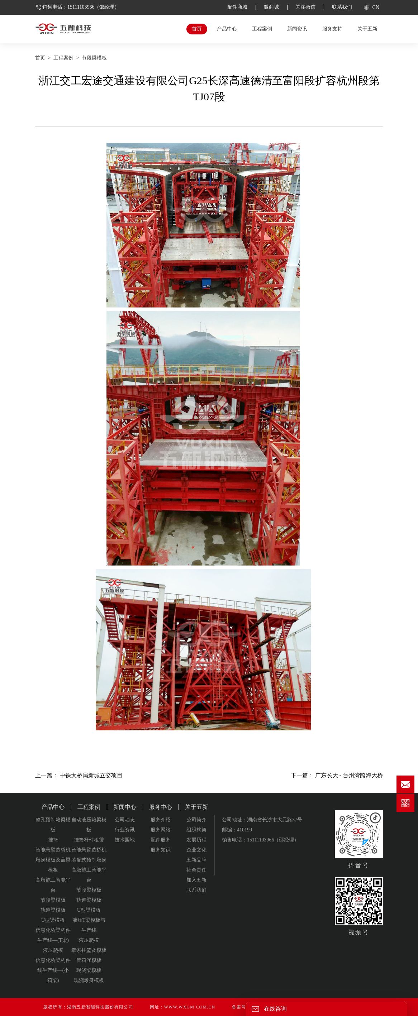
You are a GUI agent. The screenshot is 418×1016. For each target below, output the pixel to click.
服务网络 (161, 830)
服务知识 (161, 850)
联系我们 (342, 7)
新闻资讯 (297, 29)
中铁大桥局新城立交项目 (91, 775)
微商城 (271, 7)
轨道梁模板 (53, 910)
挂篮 (53, 840)
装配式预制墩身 (88, 860)
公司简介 (196, 819)
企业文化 (196, 850)
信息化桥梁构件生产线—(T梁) (53, 935)
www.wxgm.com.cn (189, 1007)
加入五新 (196, 880)
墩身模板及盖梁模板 (53, 865)
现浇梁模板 (88, 970)
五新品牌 (196, 860)
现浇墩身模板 (89, 980)
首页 (197, 29)
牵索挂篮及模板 (88, 950)
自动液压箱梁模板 (88, 825)
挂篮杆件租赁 (89, 840)
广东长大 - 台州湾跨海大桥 (349, 775)
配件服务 (161, 840)
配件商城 (237, 7)
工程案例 (262, 29)
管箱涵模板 (88, 960)
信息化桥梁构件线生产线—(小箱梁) (53, 970)
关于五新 (367, 29)
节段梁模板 (94, 58)
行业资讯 (125, 830)
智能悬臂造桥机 (53, 850)
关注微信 (305, 7)
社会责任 (196, 870)
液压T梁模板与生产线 (89, 925)
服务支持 (332, 29)
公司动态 (125, 819)
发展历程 (196, 840)
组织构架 (196, 830)
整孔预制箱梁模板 (53, 825)
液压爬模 (53, 950)
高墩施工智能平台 (53, 885)
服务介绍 (161, 819)
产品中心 (227, 29)
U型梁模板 (53, 920)
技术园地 (125, 840)
